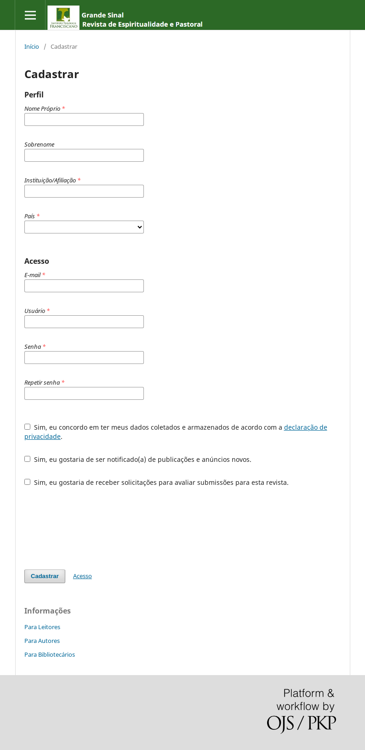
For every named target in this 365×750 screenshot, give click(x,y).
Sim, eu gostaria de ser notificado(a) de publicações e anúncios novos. (137, 459)
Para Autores (42, 640)
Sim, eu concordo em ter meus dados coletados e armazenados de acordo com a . (175, 432)
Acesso (82, 576)
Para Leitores (42, 627)
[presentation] (94, 528)
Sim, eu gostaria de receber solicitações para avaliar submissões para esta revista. (156, 482)
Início (31, 46)
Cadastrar (45, 576)
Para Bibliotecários (49, 654)
